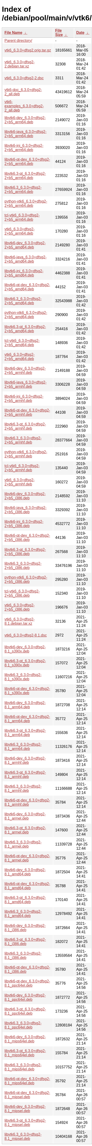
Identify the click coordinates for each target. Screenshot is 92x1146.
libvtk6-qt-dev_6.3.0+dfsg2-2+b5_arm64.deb (27, 161)
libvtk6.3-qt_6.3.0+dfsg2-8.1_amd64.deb (25, 900)
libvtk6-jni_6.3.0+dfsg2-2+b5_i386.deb (23, 524)
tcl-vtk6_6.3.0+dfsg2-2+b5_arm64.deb (22, 217)
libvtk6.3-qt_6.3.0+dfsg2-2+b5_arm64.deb (25, 176)
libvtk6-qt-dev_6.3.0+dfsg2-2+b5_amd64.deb (27, 287)
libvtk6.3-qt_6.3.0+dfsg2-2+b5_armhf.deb (25, 426)
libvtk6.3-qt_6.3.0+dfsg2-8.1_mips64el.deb (25, 1053)
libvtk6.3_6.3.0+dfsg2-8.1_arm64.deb (23, 746)
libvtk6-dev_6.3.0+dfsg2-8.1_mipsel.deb (25, 1109)
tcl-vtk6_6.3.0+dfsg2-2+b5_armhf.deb (22, 468)
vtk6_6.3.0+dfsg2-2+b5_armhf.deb (19, 482)
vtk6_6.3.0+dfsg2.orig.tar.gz (27, 50)
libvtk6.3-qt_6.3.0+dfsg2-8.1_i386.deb (25, 942)
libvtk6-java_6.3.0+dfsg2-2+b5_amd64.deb (25, 259)
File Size (59, 32)
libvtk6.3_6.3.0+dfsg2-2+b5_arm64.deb (23, 189)
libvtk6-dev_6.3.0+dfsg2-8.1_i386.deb (25, 928)
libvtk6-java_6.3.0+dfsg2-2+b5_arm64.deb (25, 134)
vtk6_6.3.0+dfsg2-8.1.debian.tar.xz (19, 621)
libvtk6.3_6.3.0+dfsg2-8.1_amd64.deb (23, 914)
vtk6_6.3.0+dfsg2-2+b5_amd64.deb (19, 357)
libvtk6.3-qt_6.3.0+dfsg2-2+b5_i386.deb (25, 552)
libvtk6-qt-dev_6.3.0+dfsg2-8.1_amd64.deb (27, 886)
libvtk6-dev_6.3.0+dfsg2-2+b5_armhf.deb (25, 370)
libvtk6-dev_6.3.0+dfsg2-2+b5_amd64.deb (25, 245)
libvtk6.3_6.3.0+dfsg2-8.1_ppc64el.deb (23, 1025)
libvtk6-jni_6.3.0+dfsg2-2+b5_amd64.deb (23, 273)
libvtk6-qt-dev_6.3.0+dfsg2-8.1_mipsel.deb (27, 1095)
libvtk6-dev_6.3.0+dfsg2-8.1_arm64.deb (25, 705)
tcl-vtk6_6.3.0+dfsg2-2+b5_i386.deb (22, 593)
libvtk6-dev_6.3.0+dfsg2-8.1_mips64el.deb (25, 1039)
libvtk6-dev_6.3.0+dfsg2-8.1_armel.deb (25, 816)
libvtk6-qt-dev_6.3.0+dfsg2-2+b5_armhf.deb (27, 412)
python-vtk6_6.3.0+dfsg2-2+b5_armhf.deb (25, 454)
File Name (13, 33)
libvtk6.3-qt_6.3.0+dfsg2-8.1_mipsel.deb (25, 1122)
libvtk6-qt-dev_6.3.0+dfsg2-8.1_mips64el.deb (27, 1081)
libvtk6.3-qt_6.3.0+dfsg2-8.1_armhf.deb (25, 774)
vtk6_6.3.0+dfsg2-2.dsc (24, 78)
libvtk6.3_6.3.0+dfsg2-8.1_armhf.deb (23, 788)
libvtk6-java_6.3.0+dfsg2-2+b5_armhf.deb (25, 384)
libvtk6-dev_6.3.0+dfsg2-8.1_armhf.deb (25, 760)
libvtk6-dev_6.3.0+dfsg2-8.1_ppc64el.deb (25, 997)
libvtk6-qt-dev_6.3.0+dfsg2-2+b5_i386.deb (27, 537)
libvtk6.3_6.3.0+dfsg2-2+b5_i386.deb (23, 565)
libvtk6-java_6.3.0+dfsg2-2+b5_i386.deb (25, 510)
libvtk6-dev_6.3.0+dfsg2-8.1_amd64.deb (25, 872)
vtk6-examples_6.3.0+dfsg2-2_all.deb (24, 106)
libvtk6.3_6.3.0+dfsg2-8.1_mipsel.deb (23, 1136)
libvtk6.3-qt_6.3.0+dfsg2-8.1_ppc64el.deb (25, 1011)
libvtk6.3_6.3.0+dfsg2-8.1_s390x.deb (23, 677)
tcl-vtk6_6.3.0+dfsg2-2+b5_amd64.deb (22, 343)
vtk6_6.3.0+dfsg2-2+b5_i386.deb (19, 607)
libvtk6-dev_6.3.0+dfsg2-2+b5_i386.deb (25, 496)
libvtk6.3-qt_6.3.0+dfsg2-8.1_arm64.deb (25, 733)
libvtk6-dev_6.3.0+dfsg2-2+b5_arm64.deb (25, 120)
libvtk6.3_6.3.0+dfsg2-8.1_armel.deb (23, 844)
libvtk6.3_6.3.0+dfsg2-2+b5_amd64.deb (23, 301)
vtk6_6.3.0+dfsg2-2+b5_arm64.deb (19, 231)
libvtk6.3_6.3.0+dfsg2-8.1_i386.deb (23, 955)
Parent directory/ (18, 41)
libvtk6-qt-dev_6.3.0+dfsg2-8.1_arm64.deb (27, 719)
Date (80, 33)
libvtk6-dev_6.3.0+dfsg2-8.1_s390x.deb (25, 649)
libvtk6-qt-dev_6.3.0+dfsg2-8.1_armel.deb (27, 858)
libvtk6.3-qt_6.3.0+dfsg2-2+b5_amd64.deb (25, 329)
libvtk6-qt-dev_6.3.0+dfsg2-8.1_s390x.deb (27, 691)
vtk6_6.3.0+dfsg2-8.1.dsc (25, 635)
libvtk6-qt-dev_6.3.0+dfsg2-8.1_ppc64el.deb (27, 983)
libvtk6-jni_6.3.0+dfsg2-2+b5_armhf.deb (23, 398)
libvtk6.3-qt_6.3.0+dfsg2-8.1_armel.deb (25, 830)
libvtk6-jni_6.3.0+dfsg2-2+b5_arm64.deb (23, 148)
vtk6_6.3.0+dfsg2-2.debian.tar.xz (19, 64)
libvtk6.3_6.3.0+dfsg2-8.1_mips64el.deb (23, 1067)
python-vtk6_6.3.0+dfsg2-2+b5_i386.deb (25, 579)
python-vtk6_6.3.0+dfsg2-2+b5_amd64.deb (25, 315)
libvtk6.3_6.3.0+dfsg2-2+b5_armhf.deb (23, 440)
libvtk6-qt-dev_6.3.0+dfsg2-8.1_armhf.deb (27, 802)
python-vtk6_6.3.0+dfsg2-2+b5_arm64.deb (25, 203)
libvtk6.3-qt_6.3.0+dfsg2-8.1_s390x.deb (25, 663)
